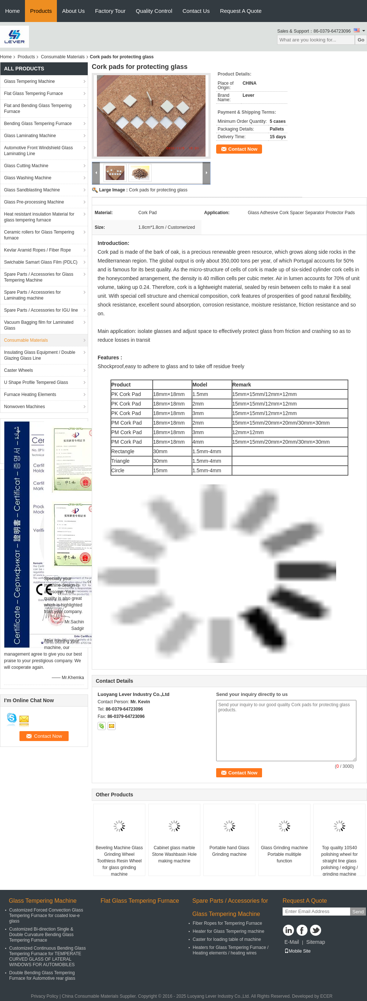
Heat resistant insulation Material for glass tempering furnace (39, 217)
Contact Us (196, 11)
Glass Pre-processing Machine (34, 202)
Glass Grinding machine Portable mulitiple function (284, 854)
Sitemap (315, 942)
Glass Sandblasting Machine (32, 189)
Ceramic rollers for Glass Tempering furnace (39, 235)
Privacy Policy (44, 996)
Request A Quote (240, 11)
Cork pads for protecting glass (158, 189)
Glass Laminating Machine (30, 135)
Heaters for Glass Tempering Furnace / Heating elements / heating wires (231, 950)
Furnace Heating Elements (30, 394)
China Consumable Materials (90, 996)
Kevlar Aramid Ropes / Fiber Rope (37, 250)
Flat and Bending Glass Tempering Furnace (38, 108)
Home (12, 11)
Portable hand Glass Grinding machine (230, 851)
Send (358, 911)
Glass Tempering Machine (29, 81)
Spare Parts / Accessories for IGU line (41, 310)
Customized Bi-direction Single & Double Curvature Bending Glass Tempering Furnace (41, 935)
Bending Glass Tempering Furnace (38, 123)
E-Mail (291, 942)
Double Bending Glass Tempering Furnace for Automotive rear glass (42, 975)
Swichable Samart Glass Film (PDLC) (40, 262)
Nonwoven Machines (24, 406)
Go (360, 40)
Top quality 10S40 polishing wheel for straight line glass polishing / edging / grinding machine (339, 861)
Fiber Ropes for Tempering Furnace (227, 923)
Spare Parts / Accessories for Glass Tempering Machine (38, 277)
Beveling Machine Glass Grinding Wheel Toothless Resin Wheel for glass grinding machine (119, 861)
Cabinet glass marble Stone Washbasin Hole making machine (174, 854)
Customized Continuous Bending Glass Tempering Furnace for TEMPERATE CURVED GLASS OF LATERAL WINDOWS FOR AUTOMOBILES (47, 956)
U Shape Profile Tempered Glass (36, 382)
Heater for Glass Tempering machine (228, 931)
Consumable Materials (62, 56)
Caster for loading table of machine (227, 939)
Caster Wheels (18, 370)
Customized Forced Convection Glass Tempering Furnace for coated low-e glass (46, 915)
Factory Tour (110, 11)
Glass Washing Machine (27, 177)
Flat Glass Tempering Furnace (33, 93)
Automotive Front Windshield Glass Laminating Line (38, 150)
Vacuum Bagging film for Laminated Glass (38, 325)
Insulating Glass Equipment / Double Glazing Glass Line (39, 355)
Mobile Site (297, 951)
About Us (73, 11)
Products (41, 11)
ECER (326, 996)
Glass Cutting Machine (26, 165)
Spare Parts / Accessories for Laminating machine (32, 295)
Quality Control (154, 11)
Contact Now (242, 149)
